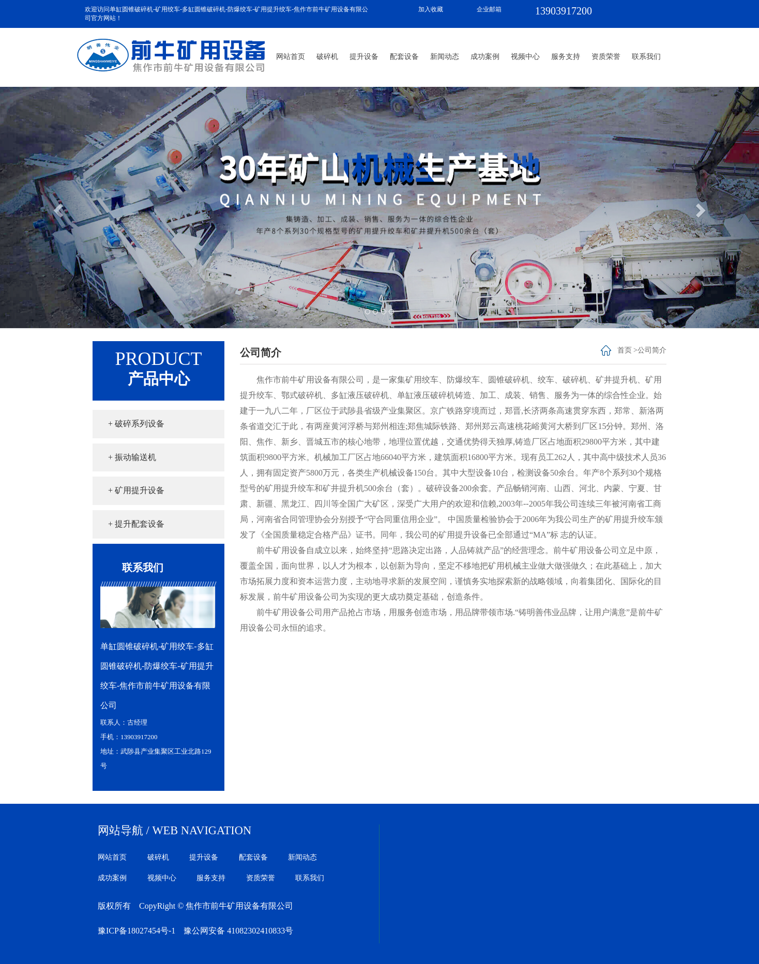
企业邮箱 (489, 9)
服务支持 (565, 56)
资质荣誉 (605, 56)
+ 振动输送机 (132, 457)
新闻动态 (444, 56)
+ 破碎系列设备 (136, 423)
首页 (624, 350)
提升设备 (364, 56)
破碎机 (327, 56)
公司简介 (651, 350)
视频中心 (525, 56)
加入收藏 (430, 9)
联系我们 (646, 56)
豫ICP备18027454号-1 (136, 930)
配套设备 (404, 56)
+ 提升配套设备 (136, 523)
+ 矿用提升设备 (136, 490)
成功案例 (484, 56)
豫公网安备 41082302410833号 (238, 930)
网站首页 (290, 56)
